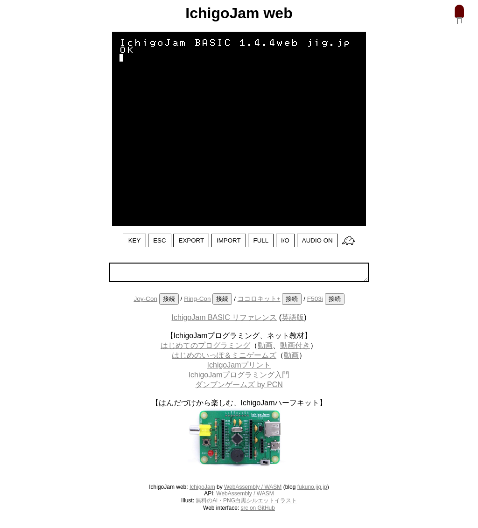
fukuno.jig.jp (312, 487)
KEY (134, 240)
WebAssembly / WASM (252, 487)
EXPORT (191, 240)
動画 (265, 345)
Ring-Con (197, 298)
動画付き (295, 345)
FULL (261, 240)
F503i (315, 298)
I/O (285, 240)
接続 (169, 298)
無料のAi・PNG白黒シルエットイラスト (246, 500)
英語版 (292, 317)
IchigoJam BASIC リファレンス (224, 317)
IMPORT (229, 240)
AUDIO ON (317, 240)
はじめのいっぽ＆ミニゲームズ (224, 355)
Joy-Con (145, 298)
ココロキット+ (259, 298)
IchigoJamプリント (239, 365)
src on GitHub (258, 508)
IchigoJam (202, 487)
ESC (159, 240)
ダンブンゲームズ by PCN (239, 385)
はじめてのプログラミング (205, 345)
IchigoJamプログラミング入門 (239, 375)
